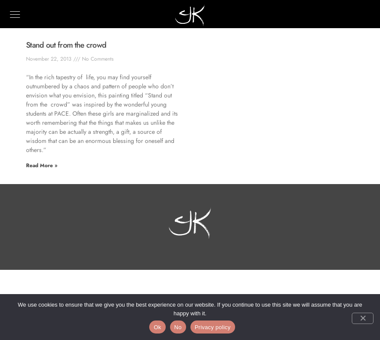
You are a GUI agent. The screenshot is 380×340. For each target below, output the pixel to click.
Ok (157, 327)
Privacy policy (213, 327)
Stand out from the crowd (66, 45)
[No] (362, 318)
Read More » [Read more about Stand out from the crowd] (41, 165)
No (178, 327)
